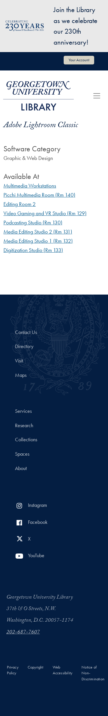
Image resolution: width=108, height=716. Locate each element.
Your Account (79, 59)
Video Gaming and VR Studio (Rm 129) (45, 213)
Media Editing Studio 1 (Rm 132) (38, 241)
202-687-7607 (23, 632)
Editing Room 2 (19, 204)
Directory (24, 346)
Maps (20, 375)
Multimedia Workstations (29, 185)
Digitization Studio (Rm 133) (33, 250)
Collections (26, 439)
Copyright (35, 667)
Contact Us (26, 332)
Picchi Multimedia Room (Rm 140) (39, 194)
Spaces (22, 454)
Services (23, 411)
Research (24, 425)
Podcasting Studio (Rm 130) (32, 222)
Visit (19, 361)
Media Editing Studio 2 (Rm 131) (37, 231)
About (21, 468)
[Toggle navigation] (97, 96)
